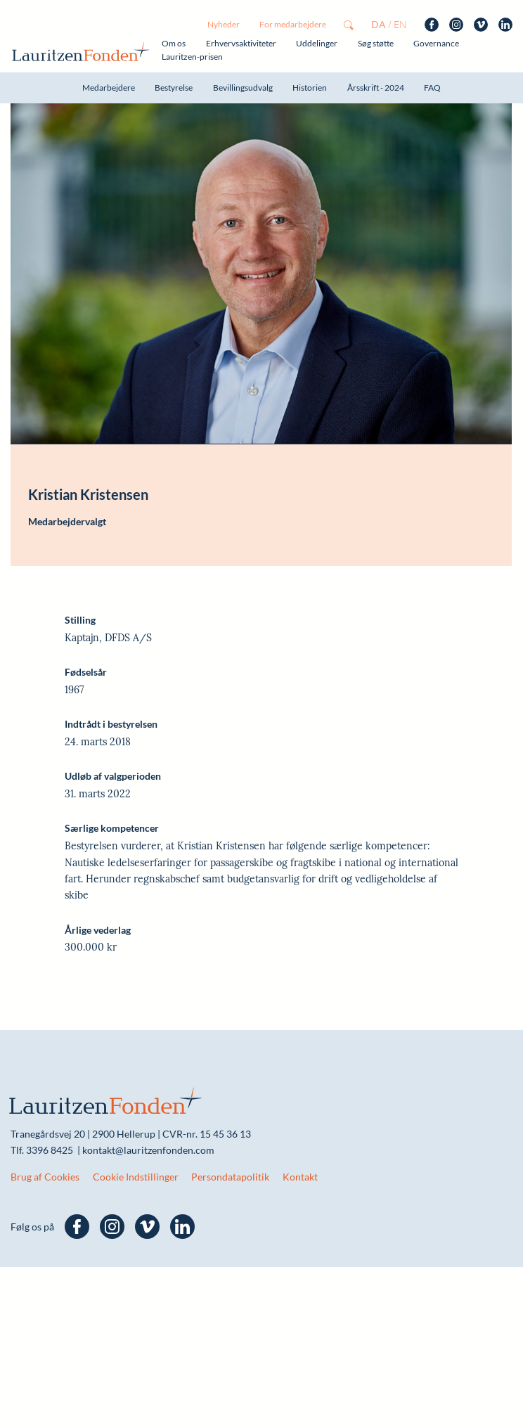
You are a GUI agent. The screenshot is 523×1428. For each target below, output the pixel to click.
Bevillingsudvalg (243, 87)
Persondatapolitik (230, 1177)
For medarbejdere (292, 24)
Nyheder (223, 24)
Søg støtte (376, 43)
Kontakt (300, 1177)
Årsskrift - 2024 (375, 87)
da (378, 24)
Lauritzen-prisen (192, 56)
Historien (309, 87)
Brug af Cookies (45, 1177)
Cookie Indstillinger (136, 1177)
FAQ (432, 87)
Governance (436, 43)
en (400, 24)
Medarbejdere (108, 87)
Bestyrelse (174, 87)
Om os (174, 43)
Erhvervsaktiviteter (241, 43)
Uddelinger (316, 43)
